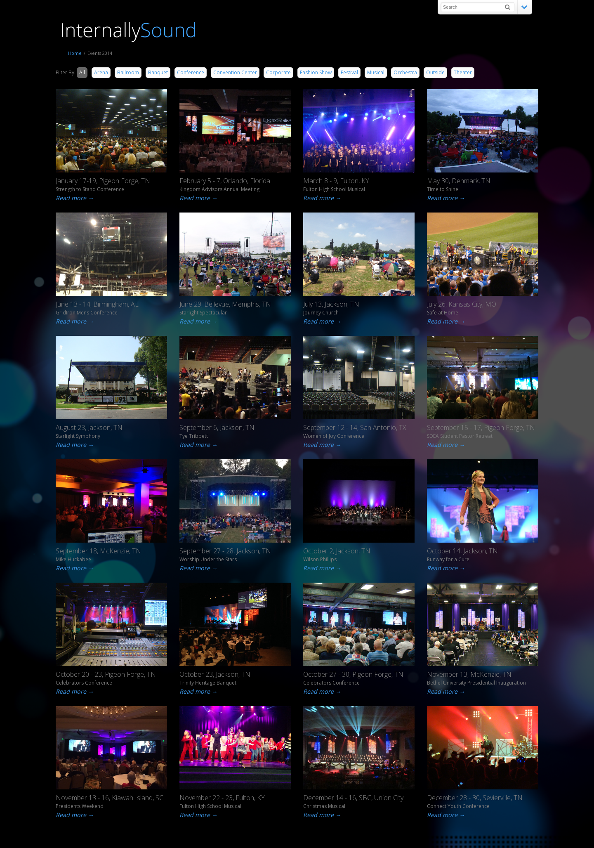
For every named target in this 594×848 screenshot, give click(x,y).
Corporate (278, 72)
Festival (349, 72)
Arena (101, 72)
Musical (375, 72)
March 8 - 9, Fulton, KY (336, 180)
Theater (463, 72)
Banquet (158, 72)
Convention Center (235, 72)
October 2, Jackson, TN (336, 550)
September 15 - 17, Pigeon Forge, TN (481, 427)
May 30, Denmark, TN (458, 180)
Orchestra (405, 72)
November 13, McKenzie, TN (469, 674)
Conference (190, 72)
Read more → (70, 198)
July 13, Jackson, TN (331, 304)
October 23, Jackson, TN (214, 674)
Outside (435, 72)
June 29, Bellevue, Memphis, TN (225, 304)
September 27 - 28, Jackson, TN (225, 550)
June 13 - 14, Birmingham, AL (97, 304)
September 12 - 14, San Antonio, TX (354, 427)
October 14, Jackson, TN (462, 550)
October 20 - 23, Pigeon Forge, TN (106, 674)
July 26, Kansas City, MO (461, 304)
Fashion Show (316, 72)
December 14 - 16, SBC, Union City (353, 797)
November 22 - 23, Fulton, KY (222, 797)
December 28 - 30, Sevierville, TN (475, 797)
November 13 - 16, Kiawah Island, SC (109, 797)
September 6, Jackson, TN (217, 427)
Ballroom (128, 72)
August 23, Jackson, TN (89, 427)
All (82, 72)
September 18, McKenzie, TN (98, 550)
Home (75, 53)
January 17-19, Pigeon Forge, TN (103, 180)
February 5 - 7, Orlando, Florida (224, 180)
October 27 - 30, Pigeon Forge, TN (353, 674)
